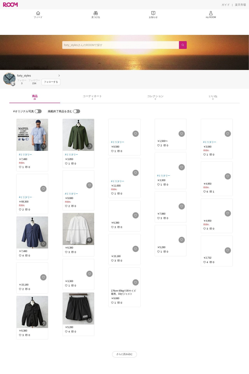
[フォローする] (51, 82)
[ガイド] (226, 4)
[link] (32, 135)
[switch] (38, 111)
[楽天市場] (240, 4)
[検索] (183, 45)
